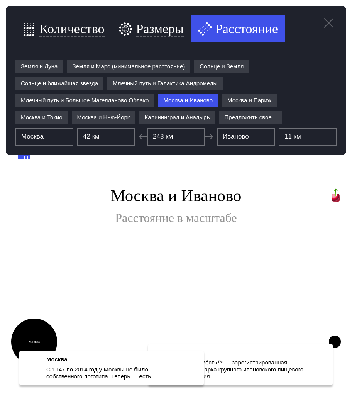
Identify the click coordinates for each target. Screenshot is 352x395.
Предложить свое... (251, 117)
